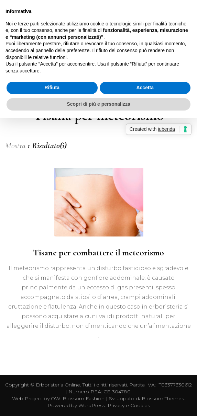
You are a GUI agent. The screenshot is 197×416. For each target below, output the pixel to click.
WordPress (91, 405)
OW (55, 398)
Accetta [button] (145, 87)
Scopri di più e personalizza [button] (98, 104)
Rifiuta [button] (51, 87)
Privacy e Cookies (129, 405)
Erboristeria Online (58, 385)
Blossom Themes (163, 398)
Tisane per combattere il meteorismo (98, 252)
